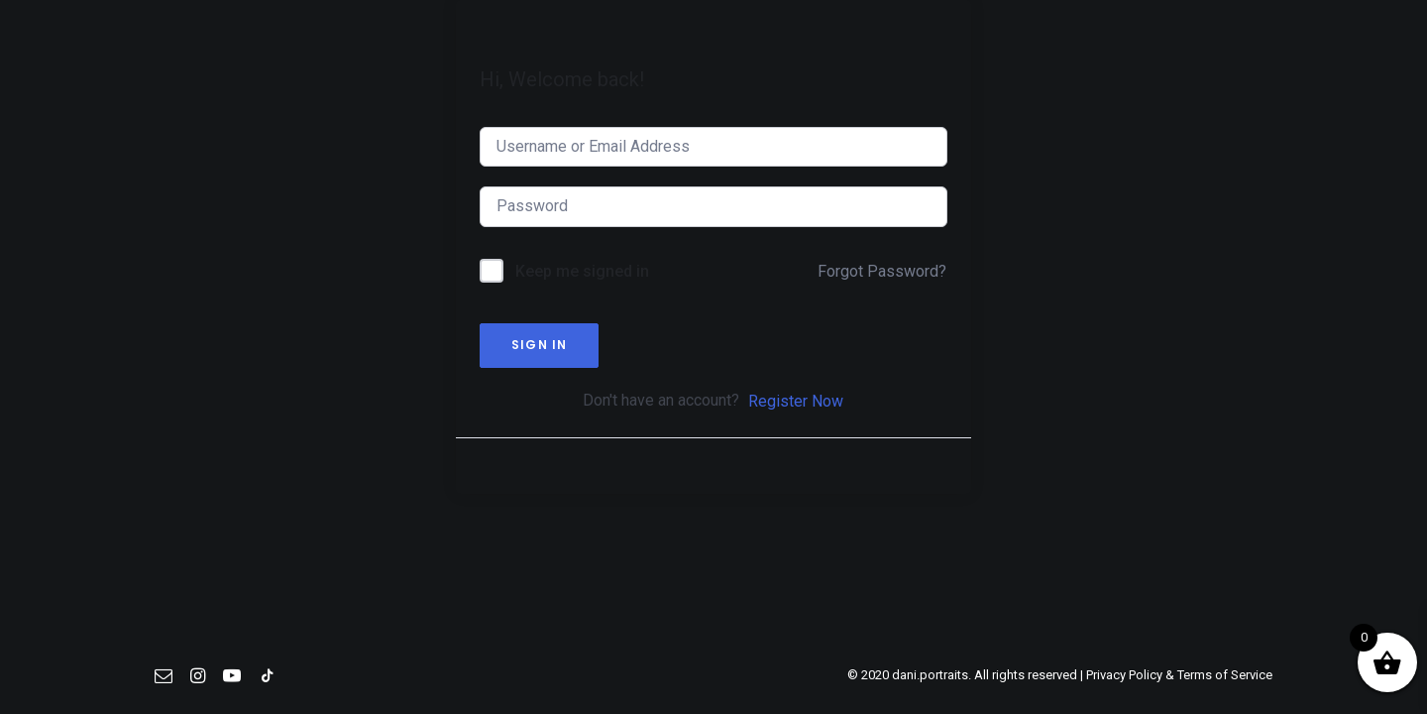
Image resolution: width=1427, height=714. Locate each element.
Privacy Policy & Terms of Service (1179, 674)
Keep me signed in (582, 338)
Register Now (795, 468)
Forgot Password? (882, 338)
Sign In (539, 412)
